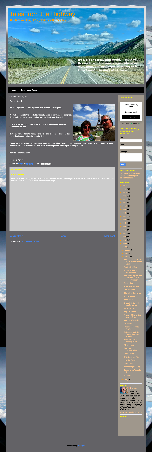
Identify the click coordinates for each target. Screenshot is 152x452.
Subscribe (131, 117)
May (126, 379)
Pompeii (127, 375)
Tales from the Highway (42, 13)
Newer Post (16, 236)
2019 (124, 209)
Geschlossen (129, 353)
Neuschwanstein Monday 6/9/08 (131, 340)
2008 (124, 247)
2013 (124, 230)
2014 (124, 226)
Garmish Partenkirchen (130, 349)
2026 (124, 185)
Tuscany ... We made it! (132, 371)
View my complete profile (131, 412)
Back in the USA (130, 267)
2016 (124, 220)
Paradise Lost (129, 308)
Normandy (128, 300)
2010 (124, 240)
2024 (124, 192)
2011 (124, 237)
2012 (124, 233)
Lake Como (128, 363)
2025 (124, 189)
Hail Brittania (129, 290)
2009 (124, 243)
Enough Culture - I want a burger (131, 304)
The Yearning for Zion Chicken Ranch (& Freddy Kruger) (133, 278)
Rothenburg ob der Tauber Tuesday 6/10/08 (132, 334)
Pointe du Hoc (129, 296)
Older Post (108, 236)
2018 (124, 213)
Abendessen (129, 345)
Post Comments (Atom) (30, 241)
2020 (124, 206)
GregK (134, 388)
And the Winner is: (131, 320)
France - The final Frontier (131, 328)
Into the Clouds (130, 360)
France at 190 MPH (131, 286)
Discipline (128, 323)
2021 (124, 202)
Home (13, 90)
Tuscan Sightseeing (132, 367)
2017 (124, 216)
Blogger (81, 445)
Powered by (131, 124)
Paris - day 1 (129, 283)
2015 (124, 223)
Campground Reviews (29, 90)
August (127, 250)
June (126, 257)
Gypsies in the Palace (133, 357)
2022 (124, 199)
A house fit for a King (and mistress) (132, 316)
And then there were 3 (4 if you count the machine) (133, 262)
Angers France (130, 312)
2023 (124, 196)
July (126, 253)
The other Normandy (132, 293)
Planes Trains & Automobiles (130, 271)
